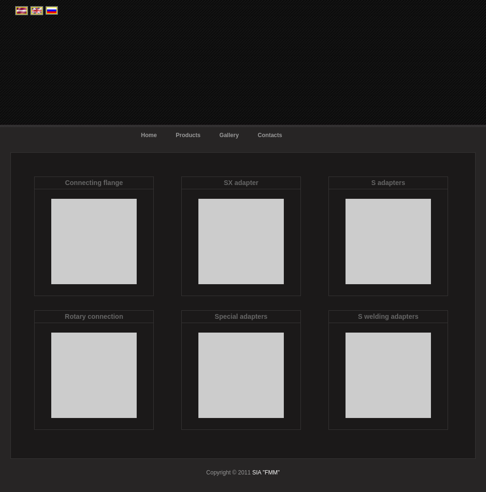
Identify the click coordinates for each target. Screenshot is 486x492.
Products (188, 135)
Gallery (229, 135)
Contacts (270, 135)
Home (149, 135)
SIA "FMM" (265, 472)
